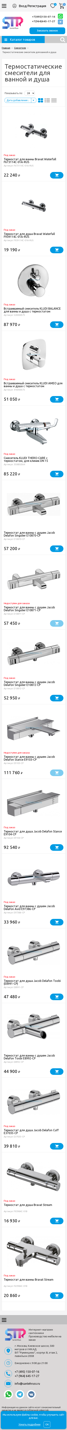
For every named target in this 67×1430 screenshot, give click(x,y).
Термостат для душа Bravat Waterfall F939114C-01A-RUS (29, 235)
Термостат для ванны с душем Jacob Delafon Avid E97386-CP (29, 907)
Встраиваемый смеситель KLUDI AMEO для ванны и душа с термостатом (33, 385)
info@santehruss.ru (27, 1383)
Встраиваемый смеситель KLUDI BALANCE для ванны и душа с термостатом (32, 310)
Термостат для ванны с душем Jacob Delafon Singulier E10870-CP (29, 534)
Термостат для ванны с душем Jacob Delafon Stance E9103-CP (29, 758)
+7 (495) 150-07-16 (27, 1371)
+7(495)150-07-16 (43, 16)
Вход (23, 6)
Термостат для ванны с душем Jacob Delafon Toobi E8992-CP (29, 1057)
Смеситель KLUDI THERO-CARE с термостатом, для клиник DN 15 (26, 459)
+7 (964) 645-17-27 (27, 1376)
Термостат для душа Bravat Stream (28, 1204)
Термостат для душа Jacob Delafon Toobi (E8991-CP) (32, 982)
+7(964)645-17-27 (43, 21)
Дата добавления (18, 100)
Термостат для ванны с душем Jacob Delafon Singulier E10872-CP (29, 683)
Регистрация (37, 6)
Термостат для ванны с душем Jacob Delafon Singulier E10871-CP (29, 609)
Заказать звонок (47, 30)
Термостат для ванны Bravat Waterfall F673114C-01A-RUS (30, 161)
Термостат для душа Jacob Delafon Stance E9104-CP (33, 833)
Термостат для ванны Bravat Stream (28, 1279)
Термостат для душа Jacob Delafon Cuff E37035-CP (31, 1132)
